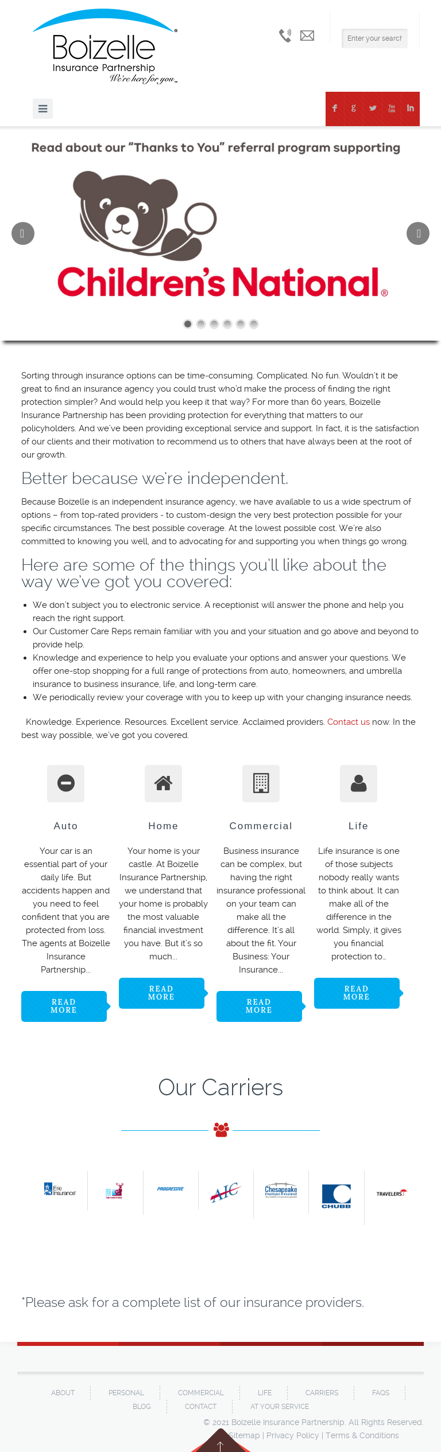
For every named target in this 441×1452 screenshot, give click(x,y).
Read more (64, 1006)
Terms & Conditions (362, 1435)
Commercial (201, 1393)
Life (265, 1393)
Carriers (321, 1393)
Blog (142, 1407)
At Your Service (279, 1407)
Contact (200, 1407)
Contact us (348, 722)
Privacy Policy (292, 1435)
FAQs (380, 1393)
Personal (126, 1393)
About (63, 1393)
